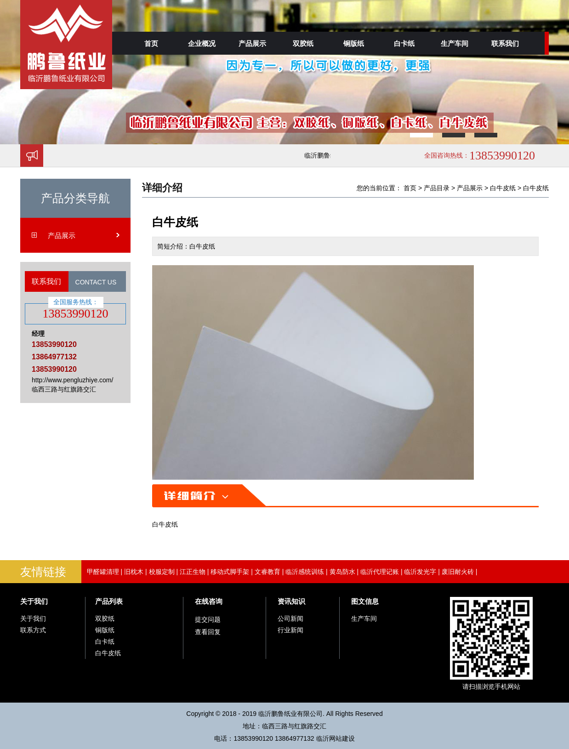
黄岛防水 (342, 571)
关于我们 (34, 601)
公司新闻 (290, 618)
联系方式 (33, 630)
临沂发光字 (420, 571)
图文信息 (365, 601)
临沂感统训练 (304, 571)
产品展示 (252, 43)
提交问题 (208, 619)
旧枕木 (133, 571)
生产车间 (454, 43)
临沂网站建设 (335, 738)
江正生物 (192, 571)
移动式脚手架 (230, 571)
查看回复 (208, 632)
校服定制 (162, 571)
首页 (151, 43)
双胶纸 (303, 43)
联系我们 (505, 43)
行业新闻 (290, 630)
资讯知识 (291, 601)
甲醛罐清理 (103, 571)
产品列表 (109, 601)
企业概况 (202, 43)
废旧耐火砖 (458, 571)
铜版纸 (353, 43)
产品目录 (437, 188)
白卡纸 (404, 43)
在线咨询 (208, 601)
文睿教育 (267, 571)
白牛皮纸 (503, 188)
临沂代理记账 (379, 571)
